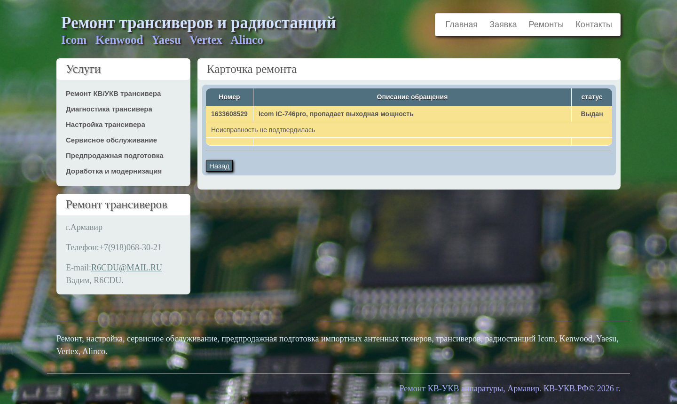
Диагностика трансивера (109, 109)
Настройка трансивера (105, 124)
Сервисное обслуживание (111, 140)
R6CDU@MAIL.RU (126, 267)
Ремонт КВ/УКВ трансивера (113, 93)
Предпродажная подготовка (115, 155)
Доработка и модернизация (114, 171)
